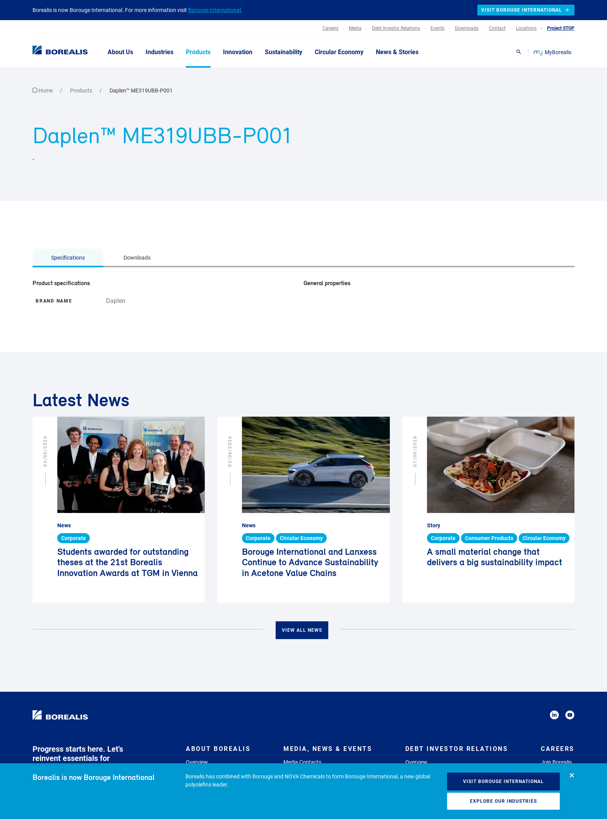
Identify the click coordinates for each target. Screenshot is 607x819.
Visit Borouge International (503, 781)
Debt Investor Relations (456, 748)
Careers (557, 748)
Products (81, 90)
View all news (302, 630)
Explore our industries (503, 801)
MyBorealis (553, 52)
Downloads (137, 258)
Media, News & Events (327, 748)
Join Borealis (556, 762)
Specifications (68, 258)
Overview (197, 762)
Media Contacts (302, 762)
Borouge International (214, 10)
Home (43, 90)
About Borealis (218, 748)
